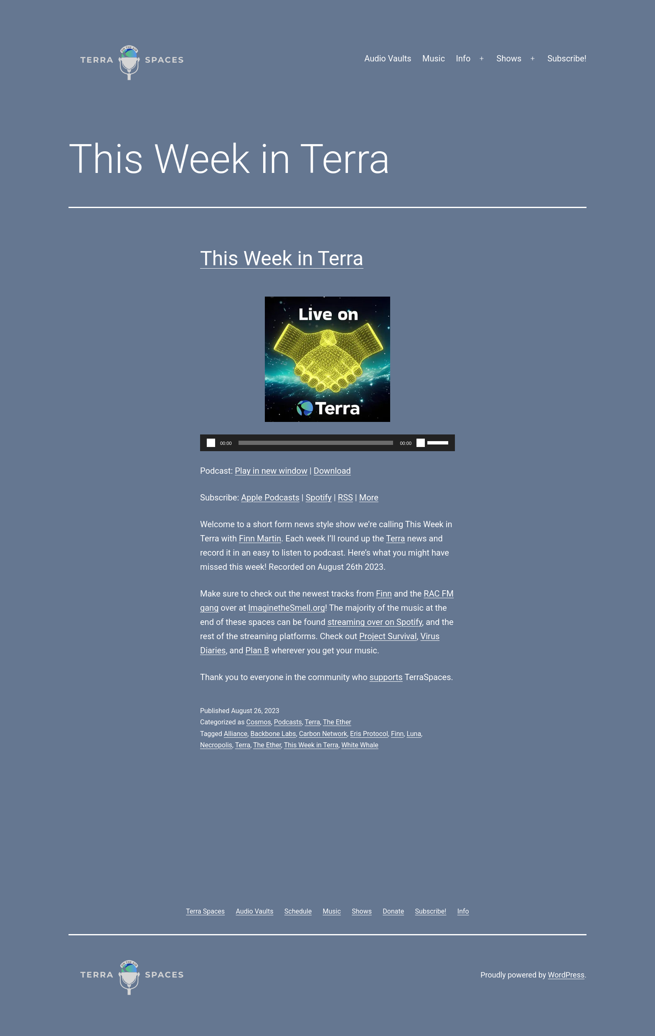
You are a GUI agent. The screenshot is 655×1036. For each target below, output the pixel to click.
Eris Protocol (369, 734)
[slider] (316, 443)
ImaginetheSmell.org (286, 608)
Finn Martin (260, 538)
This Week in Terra (281, 258)
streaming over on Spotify (375, 622)
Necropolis (216, 745)
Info (463, 58)
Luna (413, 734)
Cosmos (258, 722)
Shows (509, 58)
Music (433, 58)
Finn (384, 594)
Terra (395, 538)
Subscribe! (566, 58)
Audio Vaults (387, 58)
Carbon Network (323, 734)
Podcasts (288, 722)
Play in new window (271, 471)
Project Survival (388, 636)
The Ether (337, 722)
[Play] (211, 443)
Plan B (257, 650)
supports (386, 677)
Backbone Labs (273, 734)
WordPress (566, 974)
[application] (327, 442)
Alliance (236, 734)
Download (332, 471)
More (368, 498)
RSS (345, 498)
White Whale (359, 745)
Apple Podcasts (270, 498)
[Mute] (420, 443)
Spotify (319, 498)
